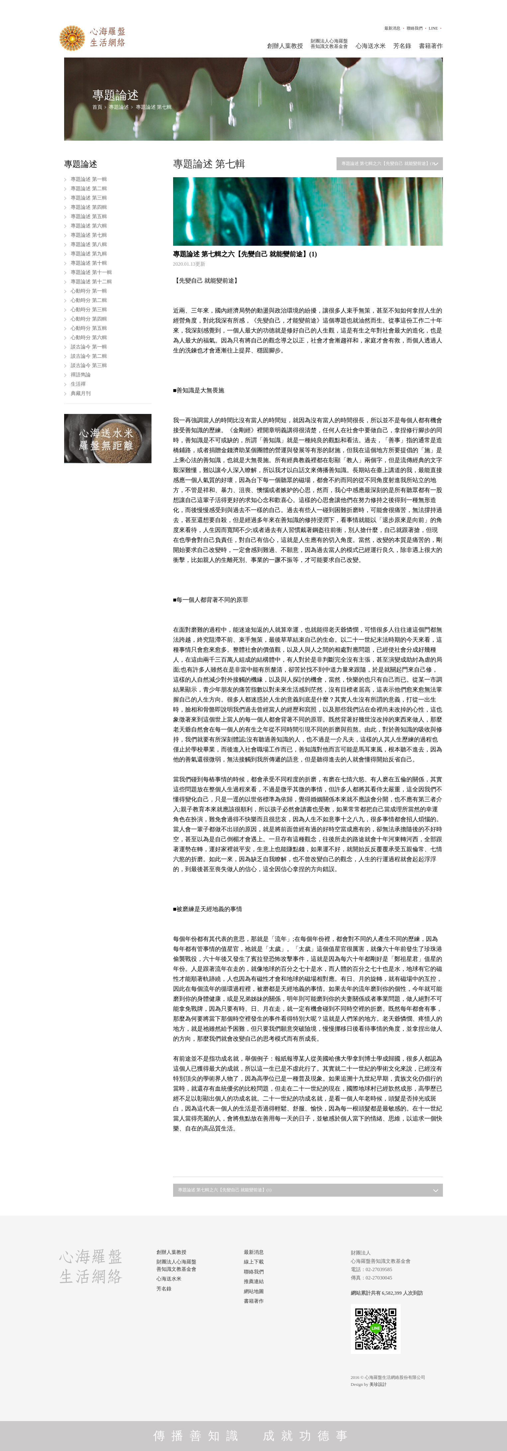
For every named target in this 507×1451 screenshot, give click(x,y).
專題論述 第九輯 (89, 253)
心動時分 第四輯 (89, 319)
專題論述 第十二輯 (91, 281)
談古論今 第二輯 (89, 356)
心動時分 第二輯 (89, 300)
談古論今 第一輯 (89, 346)
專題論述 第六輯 (89, 225)
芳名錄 (402, 46)
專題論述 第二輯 (89, 188)
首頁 (97, 107)
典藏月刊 (81, 393)
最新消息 (392, 28)
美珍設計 (378, 1384)
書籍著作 (431, 46)
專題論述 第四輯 (89, 207)
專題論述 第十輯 (89, 263)
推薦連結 (254, 1281)
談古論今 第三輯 (89, 365)
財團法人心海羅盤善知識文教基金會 (329, 44)
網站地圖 (254, 1291)
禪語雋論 (81, 374)
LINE (433, 28)
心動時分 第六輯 (89, 337)
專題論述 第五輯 (89, 216)
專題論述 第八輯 (89, 244)
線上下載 (254, 1261)
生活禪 (78, 384)
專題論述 (119, 107)
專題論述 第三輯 (89, 197)
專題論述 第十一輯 (91, 272)
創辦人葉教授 (285, 46)
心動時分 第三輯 (89, 309)
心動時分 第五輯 (89, 328)
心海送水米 (371, 46)
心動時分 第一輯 (89, 291)
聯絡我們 (415, 28)
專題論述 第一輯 (89, 179)
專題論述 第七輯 (154, 107)
